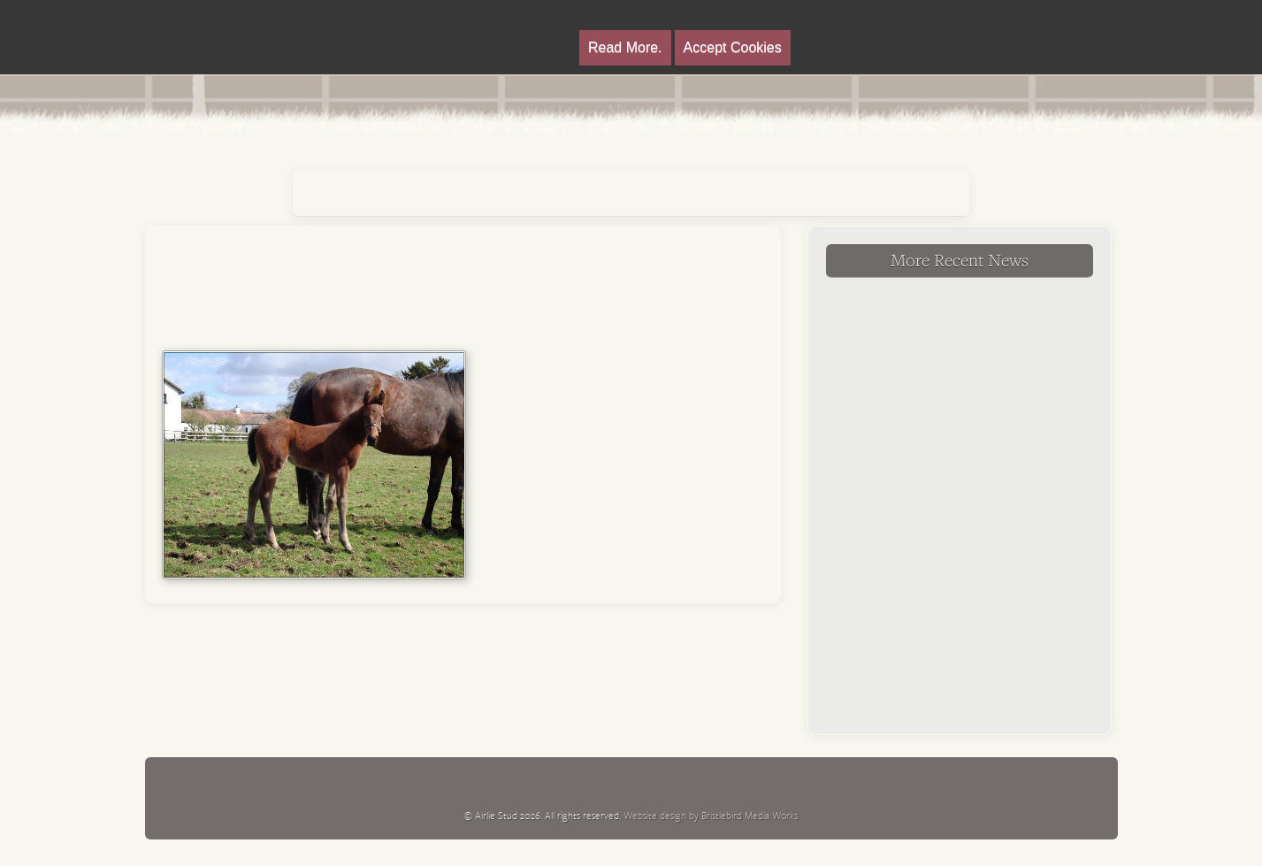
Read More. (625, 47)
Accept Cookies (733, 47)
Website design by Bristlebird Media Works (710, 815)
